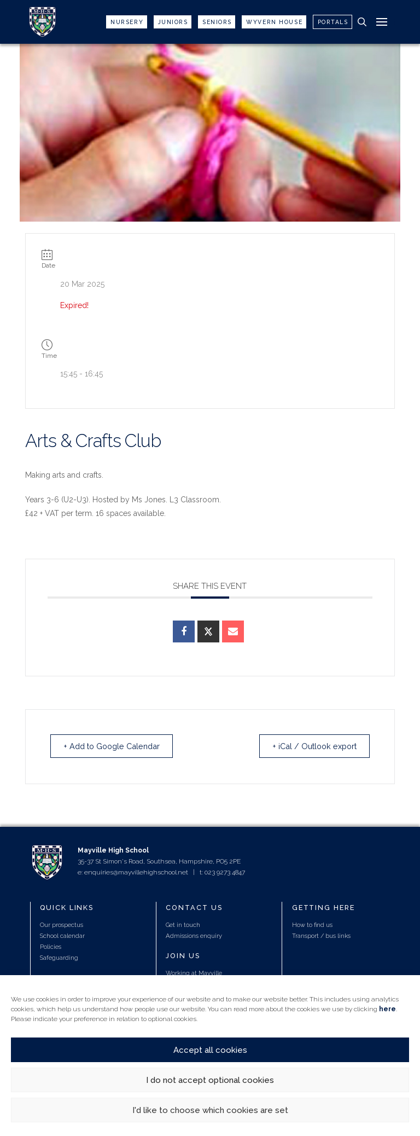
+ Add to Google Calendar (117, 746)
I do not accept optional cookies (210, 1080)
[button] (362, 22)
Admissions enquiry (194, 936)
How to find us (312, 925)
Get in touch (183, 925)
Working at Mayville (194, 973)
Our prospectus (61, 925)
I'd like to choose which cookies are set (210, 1110)
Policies (50, 947)
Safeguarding (59, 958)
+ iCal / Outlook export (309, 746)
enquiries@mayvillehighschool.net (136, 873)
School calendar (62, 936)
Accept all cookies (210, 1050)
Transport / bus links (321, 936)
